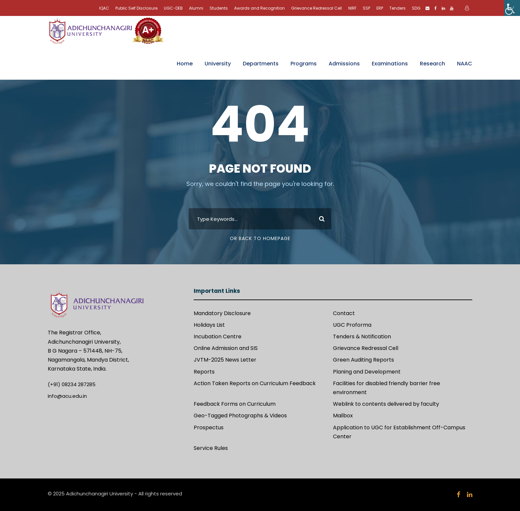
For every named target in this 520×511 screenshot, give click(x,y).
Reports (204, 372)
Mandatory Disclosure (222, 313)
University (218, 63)
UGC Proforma (352, 325)
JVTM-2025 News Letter (225, 360)
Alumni (196, 8)
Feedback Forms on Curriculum (235, 404)
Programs (304, 63)
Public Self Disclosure (136, 8)
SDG (416, 8)
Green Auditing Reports (363, 360)
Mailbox (343, 415)
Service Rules (211, 448)
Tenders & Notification (362, 336)
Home (185, 63)
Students (219, 8)
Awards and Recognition (259, 8)
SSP (366, 8)
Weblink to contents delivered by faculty (386, 404)
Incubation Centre (217, 336)
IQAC (104, 8)
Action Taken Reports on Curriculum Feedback (255, 383)
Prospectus (209, 427)
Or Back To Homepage (260, 238)
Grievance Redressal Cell (316, 8)
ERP (379, 8)
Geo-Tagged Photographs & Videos (240, 415)
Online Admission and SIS (226, 348)
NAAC (464, 63)
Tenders (397, 8)
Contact (344, 313)
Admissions (344, 63)
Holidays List (209, 325)
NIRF (352, 8)
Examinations (390, 63)
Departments (261, 63)
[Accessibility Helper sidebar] (512, 8)
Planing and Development (367, 372)
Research (432, 63)
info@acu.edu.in (67, 395)
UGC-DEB (173, 8)
